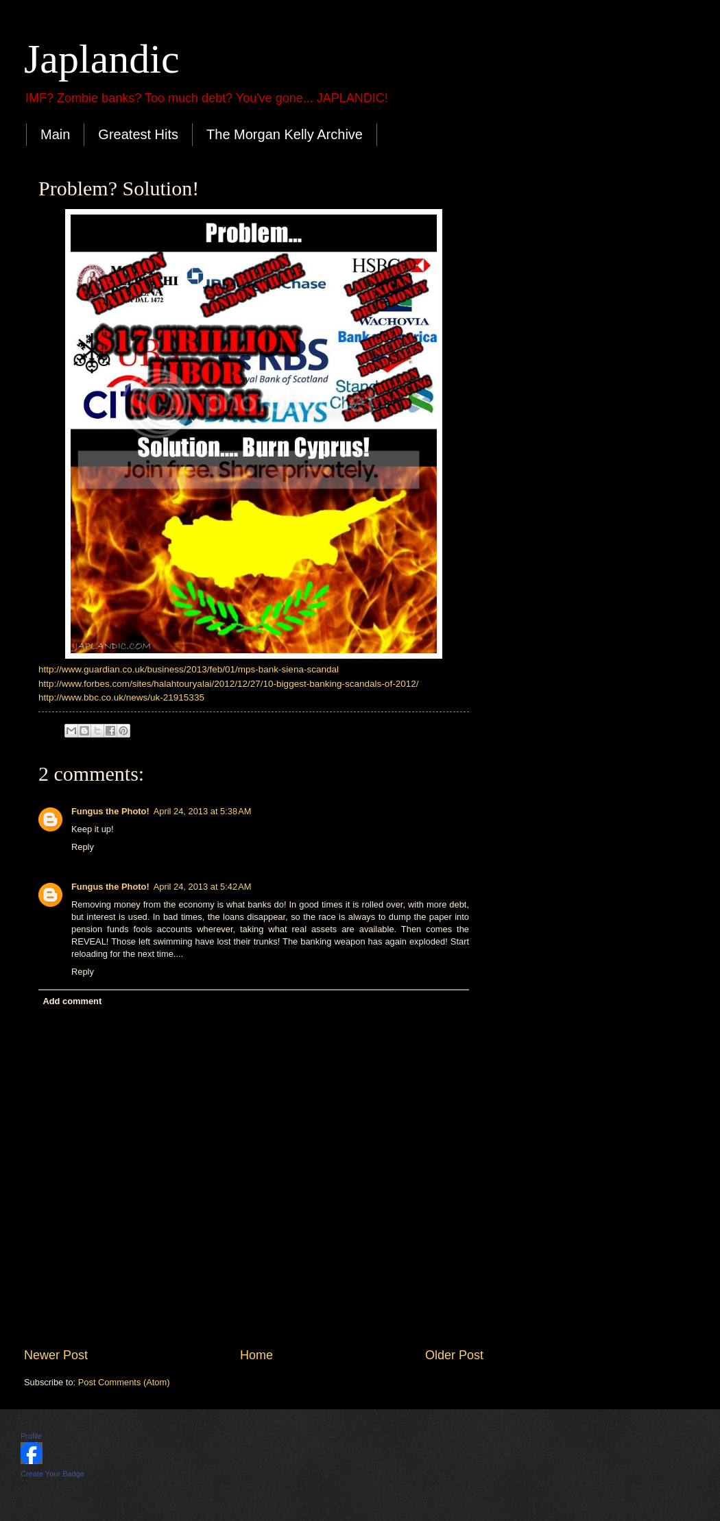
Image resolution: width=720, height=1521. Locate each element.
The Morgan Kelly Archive (284, 134)
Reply (82, 847)
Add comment (72, 1001)
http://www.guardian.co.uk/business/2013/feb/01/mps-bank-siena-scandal (188, 669)
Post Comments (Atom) (124, 1382)
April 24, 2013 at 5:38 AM (203, 811)
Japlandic (102, 59)
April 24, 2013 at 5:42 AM (203, 886)
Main (55, 134)
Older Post (454, 1355)
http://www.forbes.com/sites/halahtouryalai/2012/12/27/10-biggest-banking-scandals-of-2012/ (228, 684)
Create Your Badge (52, 1474)
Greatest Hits (138, 134)
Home (256, 1355)
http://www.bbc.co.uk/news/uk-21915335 (121, 697)
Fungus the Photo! (110, 811)
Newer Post (56, 1355)
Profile (31, 1436)
